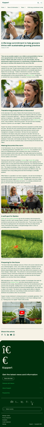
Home (2, 7)
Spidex (3, 218)
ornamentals (26, 149)
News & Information (13, 7)
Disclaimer (4, 420)
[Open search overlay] (38, 2)
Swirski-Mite (32, 160)
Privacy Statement (6, 417)
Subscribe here (9, 378)
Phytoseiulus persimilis (12, 218)
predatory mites (30, 75)
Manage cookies (6, 415)
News (22, 7)
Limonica (23, 160)
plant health (20, 179)
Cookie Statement (6, 422)
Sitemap (4, 424)
